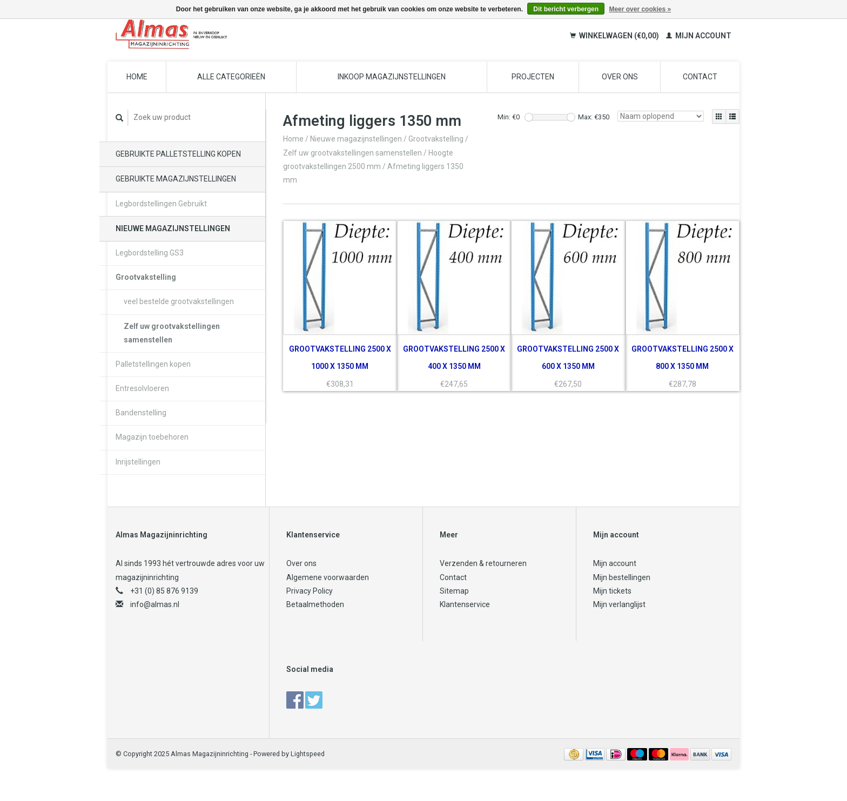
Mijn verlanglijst (619, 604)
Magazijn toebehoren (152, 437)
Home (136, 76)
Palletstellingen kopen (153, 364)
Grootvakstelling (146, 277)
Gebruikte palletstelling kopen (178, 154)
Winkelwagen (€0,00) (615, 35)
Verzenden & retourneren (483, 563)
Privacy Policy (309, 591)
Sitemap (454, 591)
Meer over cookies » (640, 9)
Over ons (620, 76)
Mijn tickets (612, 591)
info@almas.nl (154, 604)
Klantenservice (465, 604)
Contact (700, 76)
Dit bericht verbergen (566, 9)
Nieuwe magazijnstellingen (173, 228)
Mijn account (698, 35)
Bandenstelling (141, 412)
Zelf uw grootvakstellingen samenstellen (172, 333)
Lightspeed (308, 754)
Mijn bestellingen (621, 577)
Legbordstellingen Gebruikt (161, 203)
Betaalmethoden (315, 604)
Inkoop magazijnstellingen (392, 76)
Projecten (533, 76)
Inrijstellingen (138, 461)
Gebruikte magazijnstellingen (176, 178)
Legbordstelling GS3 (150, 252)
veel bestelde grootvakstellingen (179, 301)
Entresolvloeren (142, 388)
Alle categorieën (231, 76)
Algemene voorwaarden (327, 577)
